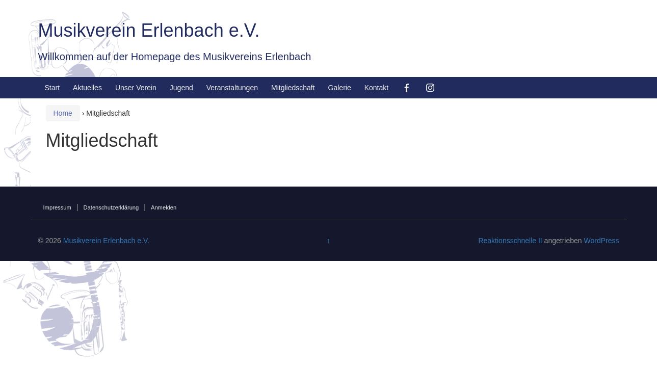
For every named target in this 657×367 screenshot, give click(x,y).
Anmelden (163, 207)
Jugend (181, 88)
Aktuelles (87, 88)
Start (52, 88)
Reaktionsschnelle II (510, 241)
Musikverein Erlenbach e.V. (149, 30)
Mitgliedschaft (293, 88)
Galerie (339, 88)
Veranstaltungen (232, 88)
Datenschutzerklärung (111, 207)
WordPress (601, 241)
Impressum (57, 207)
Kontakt (376, 88)
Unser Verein (135, 88)
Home (63, 113)
